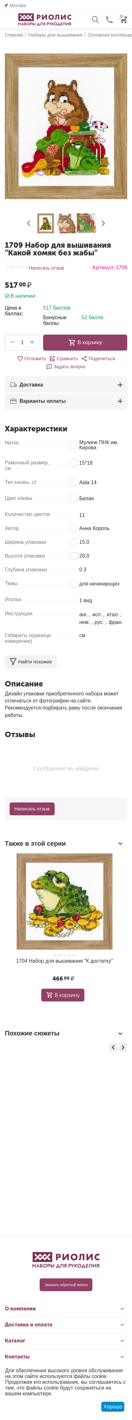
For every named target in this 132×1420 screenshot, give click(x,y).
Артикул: (103, 267)
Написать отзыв (46, 267)
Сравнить (63, 358)
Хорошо (113, 1406)
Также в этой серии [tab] (64, 843)
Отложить (31, 358)
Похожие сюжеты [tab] (64, 1033)
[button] (98, 358)
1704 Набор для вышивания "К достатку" (64, 961)
